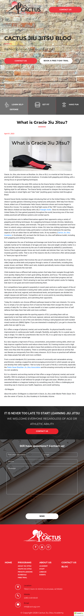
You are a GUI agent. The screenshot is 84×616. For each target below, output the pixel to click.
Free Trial (22, 578)
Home (8, 562)
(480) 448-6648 (31, 598)
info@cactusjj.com (32, 607)
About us (45, 562)
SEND (42, 516)
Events (42, 575)
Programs (24, 562)
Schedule (22, 575)
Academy (43, 566)
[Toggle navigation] (46, 9)
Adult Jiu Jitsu (24, 566)
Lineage (42, 572)
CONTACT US (65, 10)
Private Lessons (25, 572)
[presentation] (23, 501)
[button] (79, 614)
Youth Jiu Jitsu (25, 569)
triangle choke (45, 210)
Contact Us (68, 562)
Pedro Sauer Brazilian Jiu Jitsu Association (23, 367)
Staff (42, 569)
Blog (64, 566)
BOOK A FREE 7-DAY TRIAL (56, 61)
